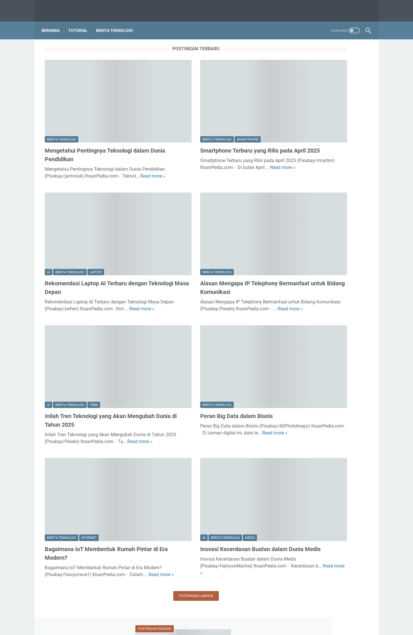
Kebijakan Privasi (248, 614)
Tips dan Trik (301, 552)
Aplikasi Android (304, 474)
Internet (88, 457)
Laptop (96, 226)
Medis (207, 457)
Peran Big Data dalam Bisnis (193, 353)
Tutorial (81, 22)
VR (291, 581)
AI (48, 226)
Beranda (54, 22)
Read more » (75, 154)
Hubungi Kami (192, 614)
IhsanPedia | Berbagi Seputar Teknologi (214, 626)
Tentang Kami (162, 614)
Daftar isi (219, 614)
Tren (94, 342)
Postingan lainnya (153, 522)
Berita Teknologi (117, 22)
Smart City (298, 532)
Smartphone (205, 111)
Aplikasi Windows (306, 483)
